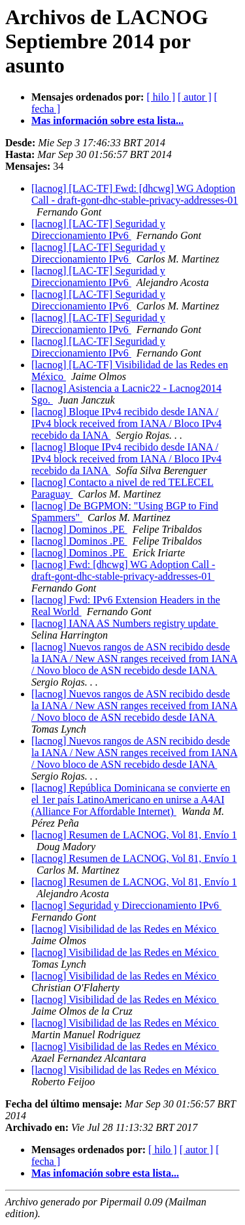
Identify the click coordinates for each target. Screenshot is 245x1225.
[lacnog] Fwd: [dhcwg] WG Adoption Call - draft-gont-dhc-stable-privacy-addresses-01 (123, 570)
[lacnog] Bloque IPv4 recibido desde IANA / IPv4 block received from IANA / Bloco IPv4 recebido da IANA (126, 423)
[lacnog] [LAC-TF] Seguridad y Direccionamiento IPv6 (98, 229)
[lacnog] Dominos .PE (79, 529)
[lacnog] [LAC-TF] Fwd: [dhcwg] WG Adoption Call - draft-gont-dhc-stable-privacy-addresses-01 (134, 194)
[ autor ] (195, 97)
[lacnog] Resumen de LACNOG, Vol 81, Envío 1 (134, 834)
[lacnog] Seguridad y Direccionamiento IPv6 (126, 905)
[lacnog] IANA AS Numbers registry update (124, 623)
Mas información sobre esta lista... (107, 120)
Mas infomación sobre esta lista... (105, 1173)
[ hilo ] (160, 97)
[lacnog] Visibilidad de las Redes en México (125, 928)
